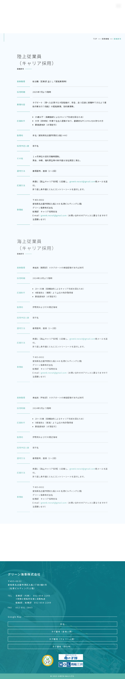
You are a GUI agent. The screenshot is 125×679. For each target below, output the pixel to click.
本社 (62, 624)
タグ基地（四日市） (62, 646)
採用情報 (105, 39)
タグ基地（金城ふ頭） (62, 631)
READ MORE (62, 549)
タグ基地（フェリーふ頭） (62, 639)
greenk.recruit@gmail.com (82, 181)
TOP (95, 39)
